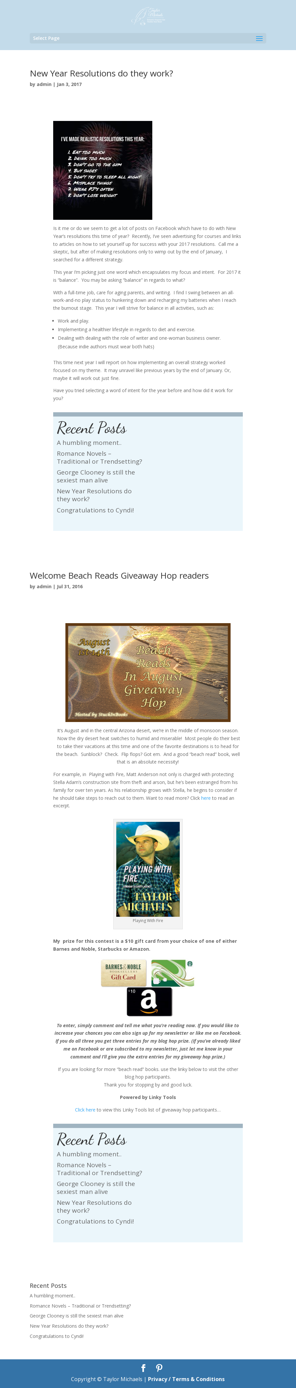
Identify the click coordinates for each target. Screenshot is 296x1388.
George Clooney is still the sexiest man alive (96, 476)
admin (44, 84)
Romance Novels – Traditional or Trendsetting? (99, 457)
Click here (85, 1110)
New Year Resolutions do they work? (101, 73)
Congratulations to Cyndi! (95, 510)
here (206, 798)
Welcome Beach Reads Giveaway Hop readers (119, 575)
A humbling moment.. (89, 442)
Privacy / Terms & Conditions (186, 1379)
